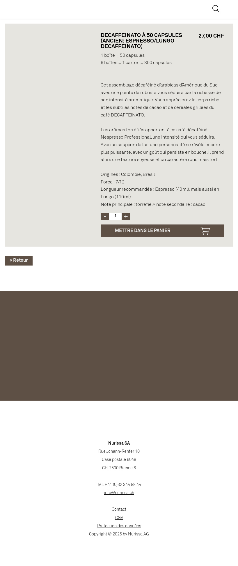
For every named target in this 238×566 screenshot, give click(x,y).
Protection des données (119, 526)
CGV (119, 518)
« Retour (19, 260)
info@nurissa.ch (119, 493)
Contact (119, 510)
